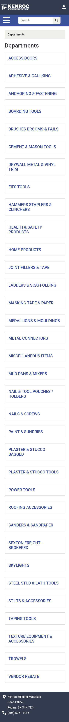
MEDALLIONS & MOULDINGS (34, 320)
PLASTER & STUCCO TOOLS (33, 472)
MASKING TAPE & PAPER (30, 303)
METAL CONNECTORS (28, 338)
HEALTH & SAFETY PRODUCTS (25, 229)
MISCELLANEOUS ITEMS (30, 356)
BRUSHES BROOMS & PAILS (33, 129)
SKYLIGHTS (18, 565)
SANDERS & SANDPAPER (30, 525)
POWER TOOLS (21, 489)
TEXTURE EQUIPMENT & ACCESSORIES (30, 638)
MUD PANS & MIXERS (27, 373)
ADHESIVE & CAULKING (29, 76)
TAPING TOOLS (22, 618)
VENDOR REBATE (23, 676)
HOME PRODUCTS (24, 249)
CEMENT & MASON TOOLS (32, 147)
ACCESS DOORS (22, 58)
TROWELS (17, 658)
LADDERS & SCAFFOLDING (32, 285)
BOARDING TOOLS (24, 111)
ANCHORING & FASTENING (32, 93)
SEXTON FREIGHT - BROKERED (25, 545)
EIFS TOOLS (19, 187)
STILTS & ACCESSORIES (29, 601)
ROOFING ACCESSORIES (30, 507)
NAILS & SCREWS (24, 414)
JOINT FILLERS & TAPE (28, 267)
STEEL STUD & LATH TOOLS (33, 583)
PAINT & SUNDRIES (25, 431)
